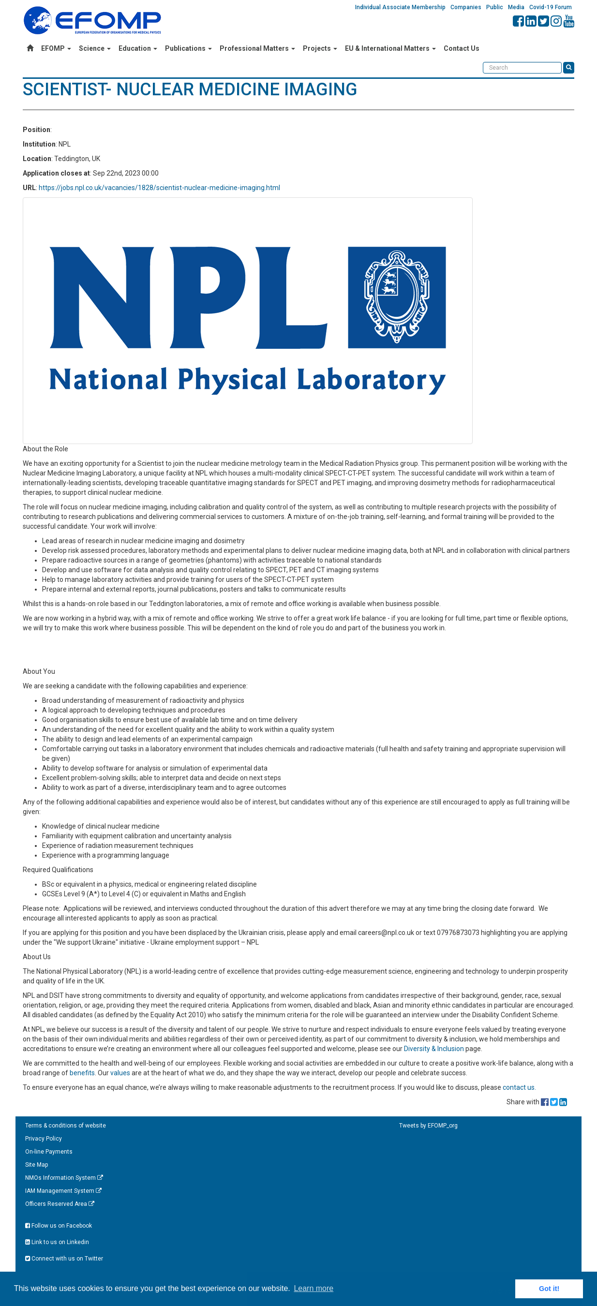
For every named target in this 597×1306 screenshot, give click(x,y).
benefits (82, 1073)
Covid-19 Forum (550, 7)
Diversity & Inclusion (434, 1049)
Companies (465, 7)
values (120, 1073)
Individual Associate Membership (400, 7)
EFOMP (56, 48)
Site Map (36, 1164)
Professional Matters (257, 48)
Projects (320, 48)
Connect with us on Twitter (64, 1258)
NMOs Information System (64, 1177)
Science (95, 48)
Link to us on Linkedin (57, 1242)
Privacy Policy (43, 1138)
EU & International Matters (390, 48)
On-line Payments (49, 1151)
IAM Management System (63, 1190)
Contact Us (461, 48)
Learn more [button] (313, 1288)
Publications (188, 48)
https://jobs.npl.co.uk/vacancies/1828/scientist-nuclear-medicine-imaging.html (159, 188)
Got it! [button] (549, 1288)
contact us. (519, 1087)
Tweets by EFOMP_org (428, 1125)
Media (516, 7)
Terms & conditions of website (65, 1125)
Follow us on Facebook (58, 1225)
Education (138, 48)
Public (494, 7)
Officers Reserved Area (59, 1204)
